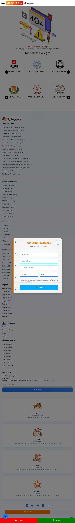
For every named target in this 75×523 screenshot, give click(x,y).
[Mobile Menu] (3, 3)
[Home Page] (29, 3)
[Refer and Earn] (14, 3)
